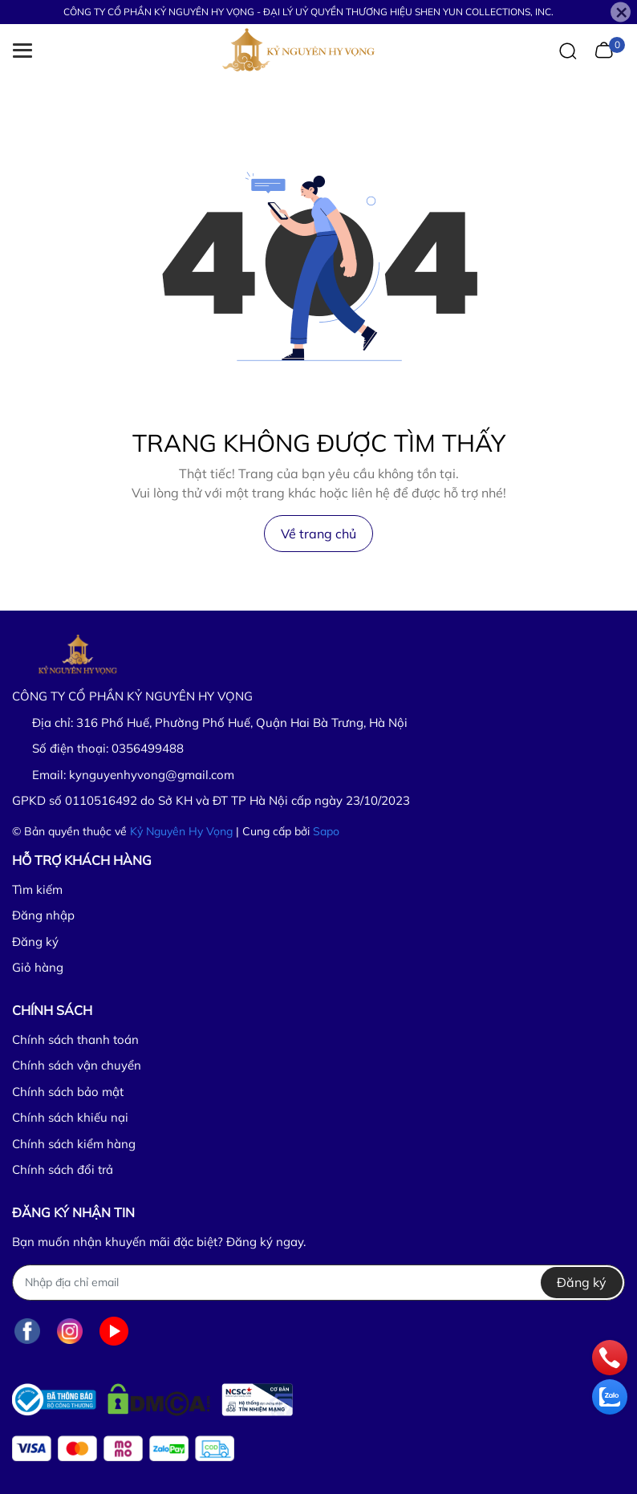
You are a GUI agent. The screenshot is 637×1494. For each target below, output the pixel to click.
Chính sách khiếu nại (70, 1117)
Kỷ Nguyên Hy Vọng (181, 831)
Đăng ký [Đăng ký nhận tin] (582, 1282)
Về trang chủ (318, 534)
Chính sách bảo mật (68, 1091)
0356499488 (148, 748)
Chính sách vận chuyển (76, 1065)
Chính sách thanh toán (75, 1039)
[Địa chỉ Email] (318, 1283)
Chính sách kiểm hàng (74, 1143)
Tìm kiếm (37, 889)
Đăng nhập (43, 915)
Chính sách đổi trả (62, 1169)
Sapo (326, 831)
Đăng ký (35, 941)
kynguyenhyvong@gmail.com (151, 774)
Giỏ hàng (37, 967)
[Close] (621, 12)
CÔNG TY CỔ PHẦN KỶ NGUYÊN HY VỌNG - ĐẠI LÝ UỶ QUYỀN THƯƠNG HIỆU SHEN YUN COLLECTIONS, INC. (308, 12)
